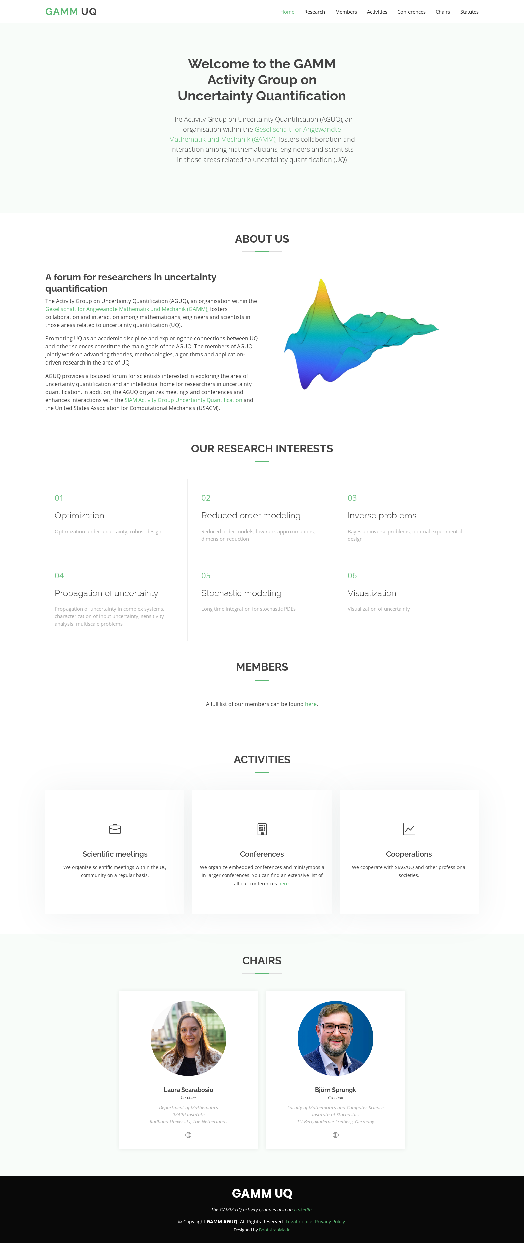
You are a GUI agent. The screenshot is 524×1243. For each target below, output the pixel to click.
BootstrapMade (274, 1230)
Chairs (443, 11)
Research (314, 11)
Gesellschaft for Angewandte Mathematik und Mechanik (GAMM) (126, 309)
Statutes (469, 11)
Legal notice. (300, 1221)
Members (346, 11)
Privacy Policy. (330, 1221)
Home (287, 11)
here (311, 704)
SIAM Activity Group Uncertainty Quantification (183, 400)
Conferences (411, 11)
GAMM (61, 11)
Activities (377, 11)
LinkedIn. (303, 1209)
